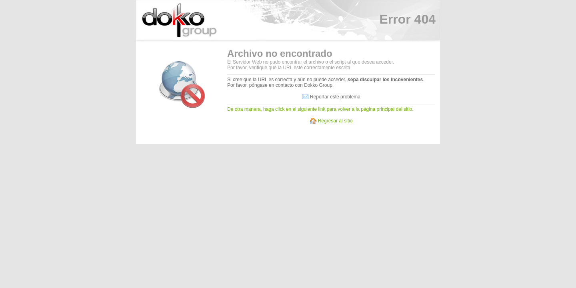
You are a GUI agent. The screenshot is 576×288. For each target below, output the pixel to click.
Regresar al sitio (335, 121)
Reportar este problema (335, 97)
